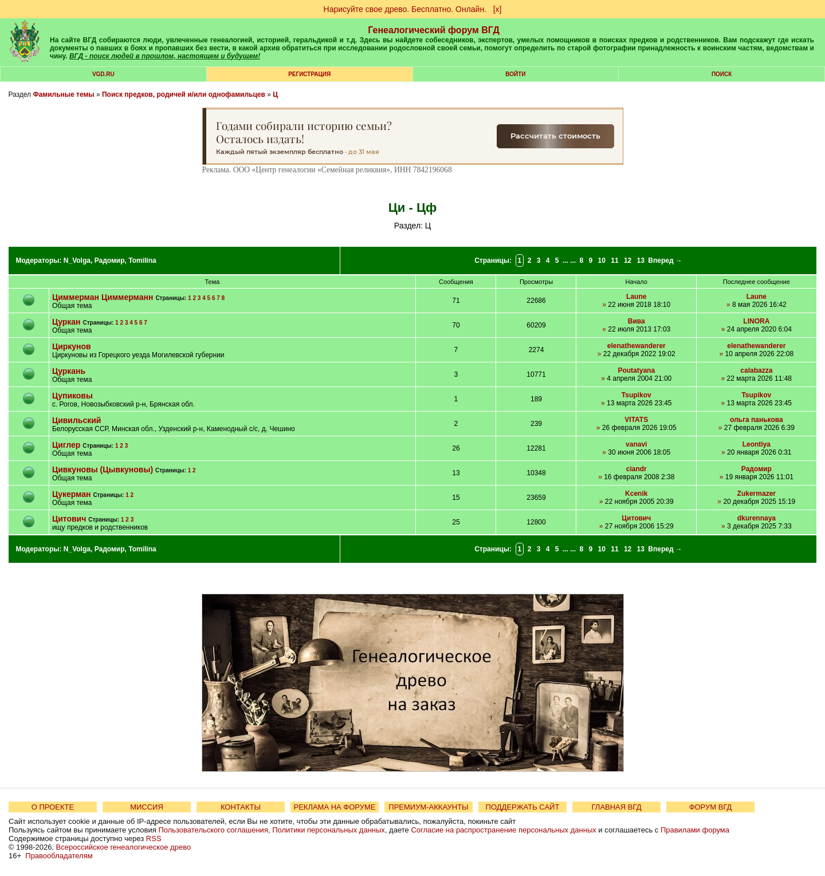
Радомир (110, 261)
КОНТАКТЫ (241, 807)
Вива (636, 321)
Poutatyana (636, 370)
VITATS (636, 420)
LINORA (756, 321)
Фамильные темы (63, 94)
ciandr (636, 469)
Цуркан (66, 321)
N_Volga (77, 261)
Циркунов (71, 346)
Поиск (722, 74)
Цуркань (68, 371)
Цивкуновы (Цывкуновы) (102, 469)
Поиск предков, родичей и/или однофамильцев (183, 94)
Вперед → (665, 261)
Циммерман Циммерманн (103, 297)
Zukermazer (756, 494)
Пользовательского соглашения (213, 830)
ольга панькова (756, 420)
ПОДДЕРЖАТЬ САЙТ (523, 807)
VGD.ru (103, 74)
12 (627, 261)
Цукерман (71, 494)
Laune (636, 297)
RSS (154, 838)
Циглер (66, 444)
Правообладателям (58, 855)
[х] (497, 9)
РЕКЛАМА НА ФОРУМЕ (334, 807)
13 (641, 261)
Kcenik (636, 494)
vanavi (636, 444)
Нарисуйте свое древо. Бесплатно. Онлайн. (405, 9)
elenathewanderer (636, 346)
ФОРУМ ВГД (710, 807)
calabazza (756, 370)
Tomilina (142, 261)
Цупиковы (72, 395)
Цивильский (76, 420)
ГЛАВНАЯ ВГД (617, 807)
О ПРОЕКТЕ (53, 807)
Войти (515, 74)
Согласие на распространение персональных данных (503, 830)
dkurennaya (756, 518)
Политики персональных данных (328, 830)
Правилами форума (695, 830)
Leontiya (756, 444)
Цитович (69, 518)
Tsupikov (636, 395)
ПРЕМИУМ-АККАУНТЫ (428, 807)
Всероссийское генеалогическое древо (123, 847)
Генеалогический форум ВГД (434, 30)
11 (614, 261)
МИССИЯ (146, 807)
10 (602, 261)
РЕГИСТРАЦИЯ (309, 74)
